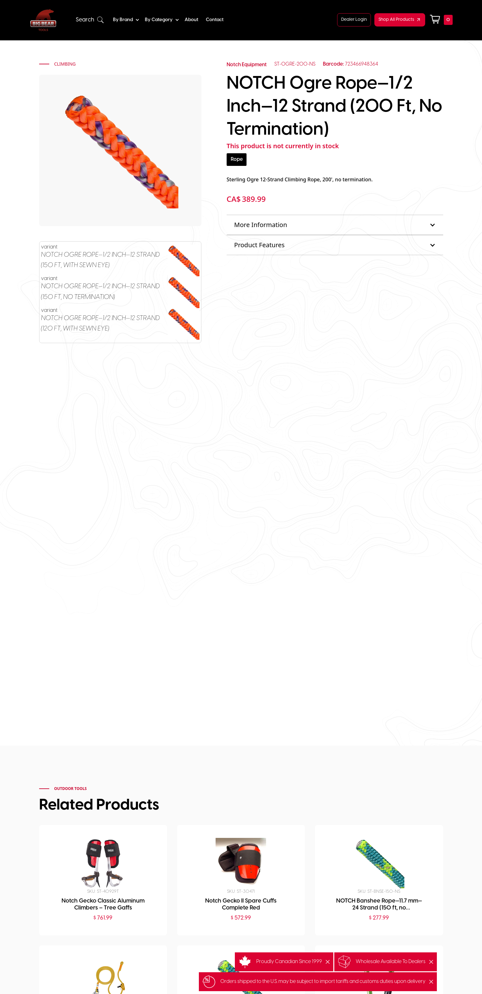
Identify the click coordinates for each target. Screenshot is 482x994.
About (191, 19)
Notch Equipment (247, 64)
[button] (90, 20)
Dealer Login (354, 19)
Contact (214, 19)
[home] (43, 20)
